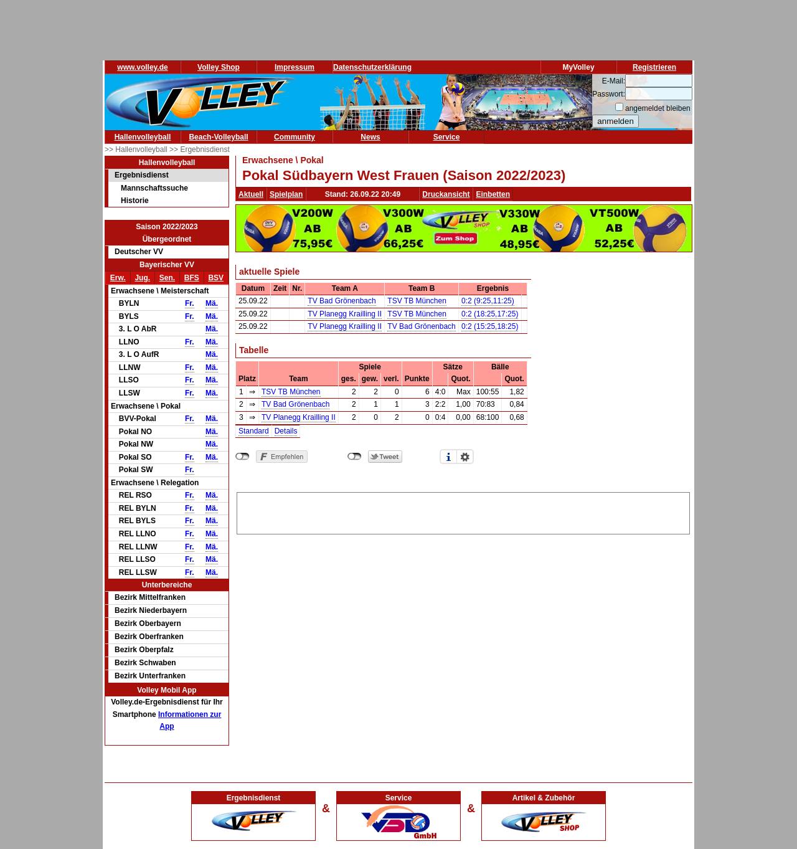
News (370, 137)
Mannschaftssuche (154, 188)
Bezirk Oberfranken (149, 636)
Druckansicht (445, 194)
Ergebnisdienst (142, 175)
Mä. (211, 303)
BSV (216, 277)
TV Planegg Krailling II (345, 314)
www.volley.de (142, 67)
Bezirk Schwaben (145, 662)
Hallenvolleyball (143, 137)
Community (294, 137)
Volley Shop (218, 67)
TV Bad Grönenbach (341, 300)
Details (286, 431)
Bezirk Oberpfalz (144, 649)
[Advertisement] (463, 511)
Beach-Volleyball (218, 137)
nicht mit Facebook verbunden (242, 456)
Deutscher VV (139, 251)
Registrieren (654, 67)
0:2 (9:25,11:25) (487, 300)
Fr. (189, 303)
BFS (191, 277)
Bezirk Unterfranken (150, 675)
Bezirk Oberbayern (148, 623)
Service (446, 137)
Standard (253, 431)
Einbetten (493, 194)
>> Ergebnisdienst (199, 149)
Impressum (294, 67)
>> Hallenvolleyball (137, 149)
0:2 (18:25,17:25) (489, 314)
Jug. (142, 277)
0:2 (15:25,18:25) (489, 326)
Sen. (167, 277)
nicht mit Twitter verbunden (354, 456)
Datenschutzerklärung (372, 67)
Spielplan (286, 194)
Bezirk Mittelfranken (150, 597)
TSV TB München (416, 300)
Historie (135, 200)
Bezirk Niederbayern (151, 610)
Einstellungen (465, 456)
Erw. (118, 277)
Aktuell (250, 194)
